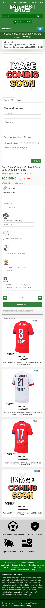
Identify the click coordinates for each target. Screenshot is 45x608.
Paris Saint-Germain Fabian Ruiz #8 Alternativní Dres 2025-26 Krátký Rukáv (22, 364)
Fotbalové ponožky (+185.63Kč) (15, 253)
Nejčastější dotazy (19, 565)
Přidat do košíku (22, 305)
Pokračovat (36, 161)
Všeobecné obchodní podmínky (23, 567)
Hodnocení (8, 143)
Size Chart (9, 188)
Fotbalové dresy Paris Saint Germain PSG (20, 45)
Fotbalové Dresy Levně (11, 592)
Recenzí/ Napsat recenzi (23, 174)
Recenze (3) (8, 100)
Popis (19, 100)
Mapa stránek (23, 570)
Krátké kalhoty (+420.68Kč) (14, 239)
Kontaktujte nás (11, 563)
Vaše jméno (8, 113)
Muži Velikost (8, 203)
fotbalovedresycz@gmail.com (26, 2)
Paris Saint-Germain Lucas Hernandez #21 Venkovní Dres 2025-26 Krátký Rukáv (22, 414)
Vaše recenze (9, 122)
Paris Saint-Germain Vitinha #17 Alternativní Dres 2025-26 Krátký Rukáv (22, 464)
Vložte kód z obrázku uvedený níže (16, 148)
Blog (33, 570)
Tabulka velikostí (27, 563)
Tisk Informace (7, 221)
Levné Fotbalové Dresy (22, 606)
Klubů (13, 42)
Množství (6, 294)
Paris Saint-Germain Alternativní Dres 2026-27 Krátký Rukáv (22, 514)
